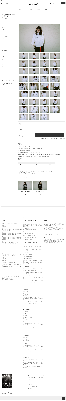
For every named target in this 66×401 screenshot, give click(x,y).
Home (20, 9)
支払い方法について (31, 377)
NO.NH (13, 14)
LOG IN (58, 3)
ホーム (29, 375)
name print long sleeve (8, 14)
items (63, 3)
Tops (5, 15)
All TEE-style (6, 16)
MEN (5, 17)
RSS (29, 388)
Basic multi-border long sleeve (25, 191)
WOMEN (6, 18)
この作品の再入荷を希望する (50, 138)
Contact (46, 9)
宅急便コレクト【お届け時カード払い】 (29, 244)
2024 (8, 15)
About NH (39, 9)
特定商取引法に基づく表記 (60, 138)
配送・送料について (31, 379)
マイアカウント (41, 375)
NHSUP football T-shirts (40, 191)
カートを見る (41, 377)
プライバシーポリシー (32, 384)
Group (32, 9)
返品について (43, 138)
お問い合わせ (41, 379)
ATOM (31, 388)
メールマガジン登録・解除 (32, 386)
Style (25, 9)
